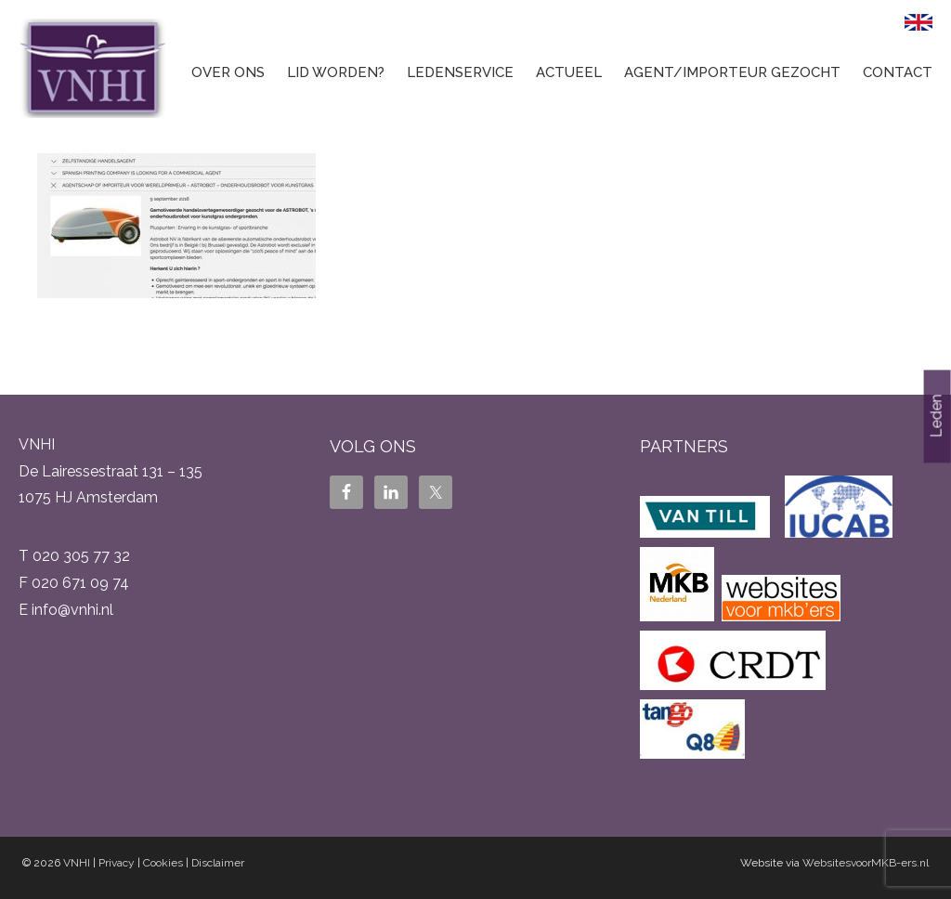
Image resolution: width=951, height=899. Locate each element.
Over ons (228, 72)
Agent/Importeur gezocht (732, 72)
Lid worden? (335, 72)
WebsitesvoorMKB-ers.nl (865, 862)
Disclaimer (217, 862)
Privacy (116, 862)
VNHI (76, 862)
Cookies (163, 862)
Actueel (569, 72)
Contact (897, 72)
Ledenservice (460, 72)
